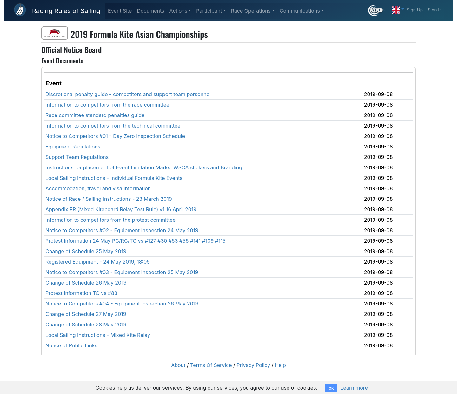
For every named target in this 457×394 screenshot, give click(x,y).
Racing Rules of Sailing (66, 11)
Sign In (435, 9)
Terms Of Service (211, 365)
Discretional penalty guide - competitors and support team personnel (128, 94)
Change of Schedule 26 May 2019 (86, 282)
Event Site (120, 11)
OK (331, 388)
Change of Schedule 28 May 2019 (86, 324)
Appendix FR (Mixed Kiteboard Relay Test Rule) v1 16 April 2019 (120, 209)
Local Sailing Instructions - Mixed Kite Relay (97, 335)
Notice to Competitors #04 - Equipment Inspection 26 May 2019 (121, 303)
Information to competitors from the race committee (107, 105)
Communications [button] (300, 11)
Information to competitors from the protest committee (110, 220)
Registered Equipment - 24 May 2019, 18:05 (97, 262)
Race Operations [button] (251, 11)
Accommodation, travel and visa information (98, 188)
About (178, 365)
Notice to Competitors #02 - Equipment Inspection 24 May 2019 (121, 230)
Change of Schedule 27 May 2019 (85, 314)
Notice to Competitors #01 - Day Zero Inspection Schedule (115, 136)
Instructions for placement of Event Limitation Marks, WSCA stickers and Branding (143, 167)
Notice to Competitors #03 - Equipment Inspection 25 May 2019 (121, 272)
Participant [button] (209, 11)
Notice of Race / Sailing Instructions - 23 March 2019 (108, 199)
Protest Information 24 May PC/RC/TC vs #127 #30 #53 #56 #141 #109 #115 (135, 241)
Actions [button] (178, 11)
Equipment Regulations (72, 146)
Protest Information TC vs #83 (81, 293)
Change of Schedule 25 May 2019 (85, 251)
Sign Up (415, 9)
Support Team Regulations (77, 157)
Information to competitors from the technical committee (112, 125)
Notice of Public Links (71, 345)
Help (280, 365)
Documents (150, 11)
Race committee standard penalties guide (95, 115)
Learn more (354, 387)
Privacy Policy (253, 365)
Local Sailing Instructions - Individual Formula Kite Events (113, 178)
